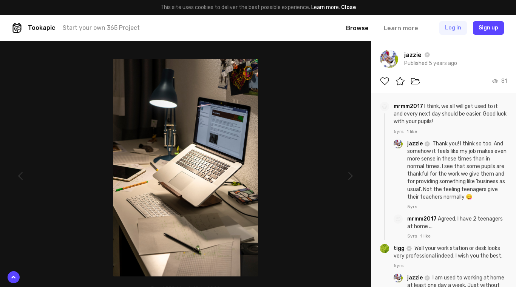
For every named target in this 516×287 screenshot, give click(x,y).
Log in (453, 28)
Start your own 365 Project (101, 27)
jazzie (415, 143)
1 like (412, 131)
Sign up (488, 28)
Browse (357, 28)
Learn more (325, 7)
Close (348, 7)
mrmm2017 (409, 106)
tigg (400, 248)
